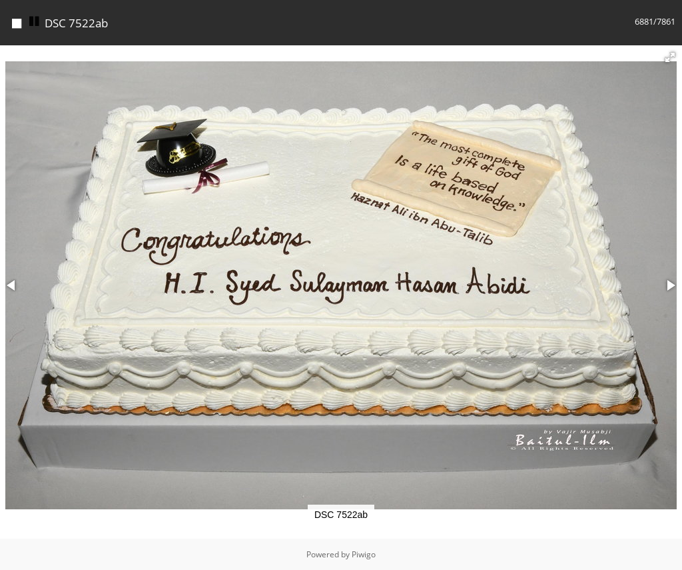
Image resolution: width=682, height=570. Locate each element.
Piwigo (364, 554)
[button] (670, 57)
